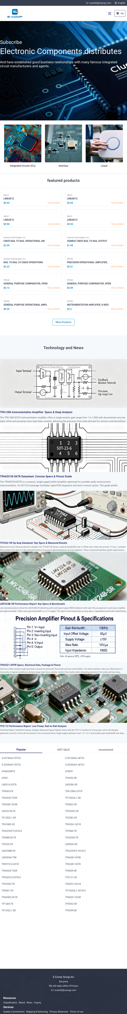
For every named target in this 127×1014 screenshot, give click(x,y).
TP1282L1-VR (9, 817)
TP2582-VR (71, 817)
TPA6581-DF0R (73, 857)
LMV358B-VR (8, 851)
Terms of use (76, 1011)
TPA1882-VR (8, 824)
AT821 (5, 778)
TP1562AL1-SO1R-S (75, 890)
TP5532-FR (7, 844)
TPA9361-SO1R (73, 824)
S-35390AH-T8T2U (11, 764)
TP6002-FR (7, 791)
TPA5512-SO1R (73, 884)
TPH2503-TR (8, 884)
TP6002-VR (71, 804)
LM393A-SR (71, 844)
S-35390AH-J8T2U (74, 764)
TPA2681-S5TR (73, 864)
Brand (22, 1002)
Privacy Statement (58, 1011)
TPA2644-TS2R (9, 798)
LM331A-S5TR (9, 784)
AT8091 (69, 771)
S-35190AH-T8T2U (11, 758)
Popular (21, 749)
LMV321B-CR (8, 811)
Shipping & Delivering (37, 1011)
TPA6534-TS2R (9, 870)
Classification (10, 1002)
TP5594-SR (71, 910)
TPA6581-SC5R (9, 804)
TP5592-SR (71, 778)
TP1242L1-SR (9, 910)
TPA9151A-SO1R (10, 864)
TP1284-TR (7, 904)
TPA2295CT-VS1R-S (12, 831)
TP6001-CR (7, 890)
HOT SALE (63, 749)
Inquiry (37, 1002)
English (119, 3)
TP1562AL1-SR (73, 798)
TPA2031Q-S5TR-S (11, 877)
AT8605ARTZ (8, 771)
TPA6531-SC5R (73, 897)
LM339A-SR (71, 784)
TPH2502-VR (71, 811)
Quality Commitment (13, 1011)
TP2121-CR (71, 877)
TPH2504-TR (71, 837)
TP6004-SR (71, 870)
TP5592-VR (71, 904)
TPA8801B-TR (9, 837)
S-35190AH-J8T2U (74, 758)
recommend (106, 749)
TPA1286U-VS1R (73, 791)
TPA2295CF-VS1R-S (75, 851)
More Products (63, 322)
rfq (120, 13)
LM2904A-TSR (9, 857)
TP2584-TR (71, 831)
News (29, 1002)
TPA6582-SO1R (9, 897)
